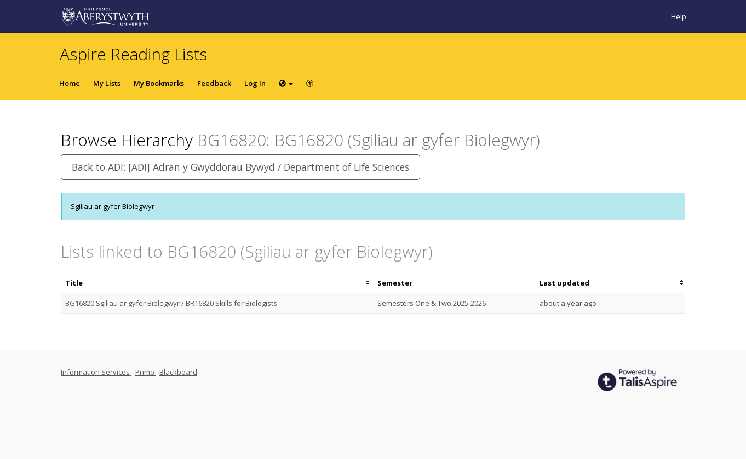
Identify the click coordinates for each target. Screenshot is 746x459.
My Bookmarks (159, 83)
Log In (255, 83)
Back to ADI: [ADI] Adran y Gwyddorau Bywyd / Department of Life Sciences (240, 166)
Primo (145, 372)
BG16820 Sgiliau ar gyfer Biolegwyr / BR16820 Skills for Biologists (171, 303)
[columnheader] (217, 283)
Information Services (96, 372)
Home (69, 83)
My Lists (106, 83)
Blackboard (178, 372)
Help (678, 16)
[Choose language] (286, 83)
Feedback (214, 83)
